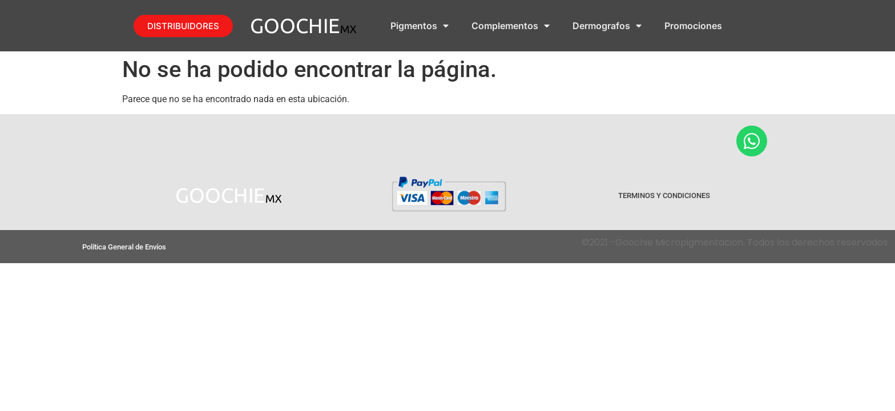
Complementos (510, 25)
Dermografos (607, 25)
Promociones (693, 25)
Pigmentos (419, 25)
